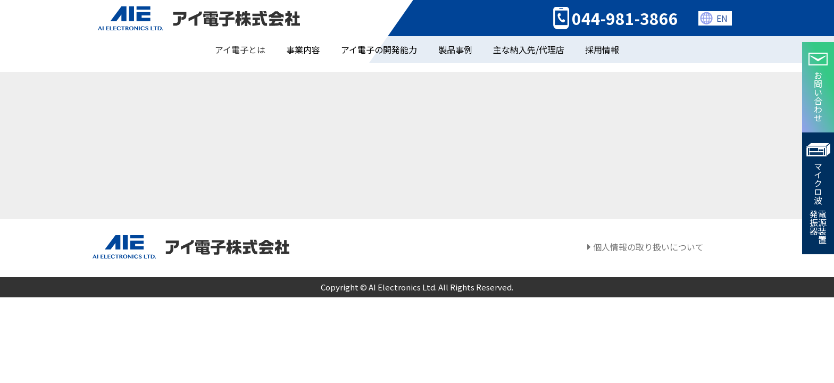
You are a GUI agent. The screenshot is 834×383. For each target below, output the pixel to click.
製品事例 (455, 37)
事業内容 (303, 37)
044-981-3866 (625, 12)
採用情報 (602, 37)
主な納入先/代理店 (528, 37)
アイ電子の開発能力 (379, 37)
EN (722, 12)
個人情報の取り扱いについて (645, 248)
